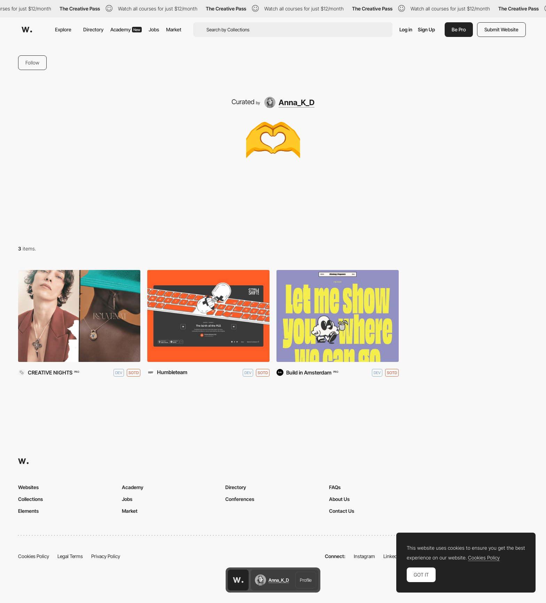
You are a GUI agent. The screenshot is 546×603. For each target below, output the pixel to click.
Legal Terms (70, 556)
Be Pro (459, 29)
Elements (28, 511)
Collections (30, 499)
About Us (339, 499)
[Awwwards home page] (238, 580)
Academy (126, 29)
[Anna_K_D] (289, 102)
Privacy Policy (105, 556)
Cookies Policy (33, 556)
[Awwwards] (27, 29)
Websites (28, 487)
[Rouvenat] (79, 316)
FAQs (335, 487)
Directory (93, 29)
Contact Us (341, 511)
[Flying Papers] (337, 316)
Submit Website (501, 29)
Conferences (239, 499)
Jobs (154, 29)
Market (173, 29)
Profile (306, 580)
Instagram (364, 556)
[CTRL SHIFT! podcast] (208, 316)
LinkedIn (392, 556)
